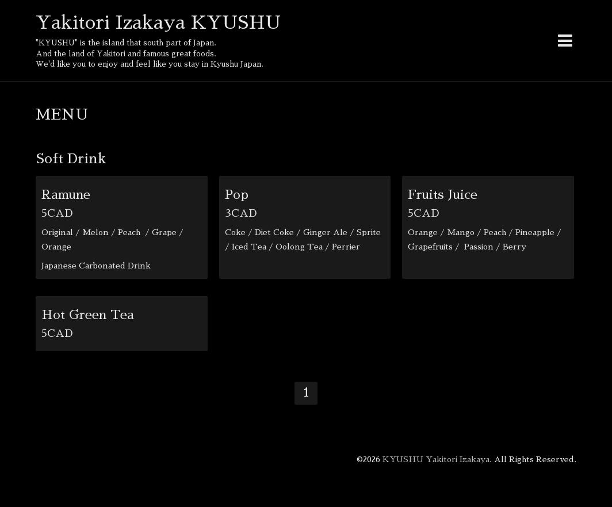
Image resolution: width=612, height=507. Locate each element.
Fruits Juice (442, 195)
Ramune (65, 195)
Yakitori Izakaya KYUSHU (158, 22)
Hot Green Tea (87, 315)
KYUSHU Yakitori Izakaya (435, 459)
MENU (62, 114)
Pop (236, 195)
